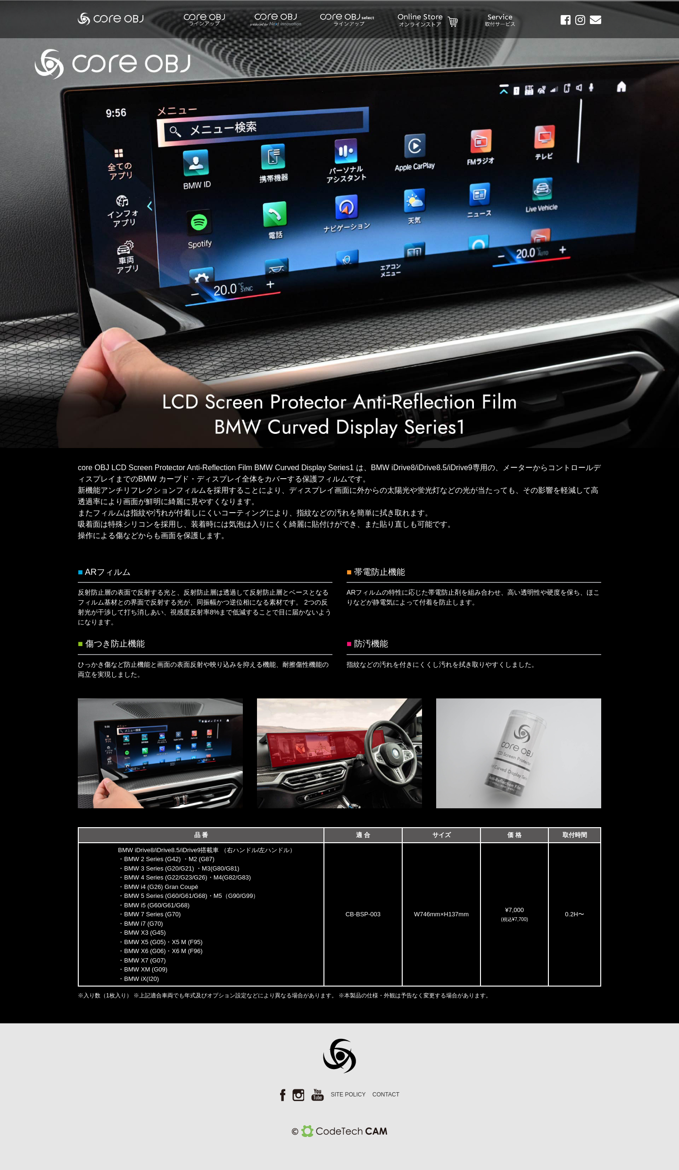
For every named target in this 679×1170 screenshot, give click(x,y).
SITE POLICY (348, 1094)
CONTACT (386, 1094)
